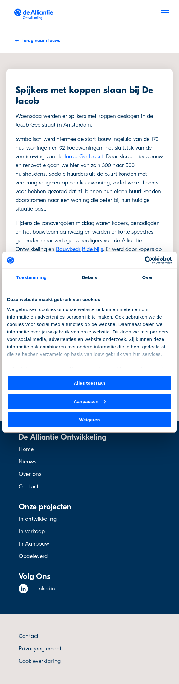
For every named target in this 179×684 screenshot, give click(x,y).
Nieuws (27, 461)
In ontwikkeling (38, 519)
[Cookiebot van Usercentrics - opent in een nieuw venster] (144, 260)
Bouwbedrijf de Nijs (79, 249)
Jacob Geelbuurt (83, 156)
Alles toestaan (89, 383)
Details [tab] (89, 277)
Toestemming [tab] (31, 277)
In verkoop (32, 531)
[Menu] (165, 14)
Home (26, 449)
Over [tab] (147, 277)
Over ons (30, 474)
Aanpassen (90, 401)
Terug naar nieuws (37, 40)
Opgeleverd (33, 556)
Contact (29, 486)
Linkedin (37, 589)
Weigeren (89, 419)
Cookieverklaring (40, 661)
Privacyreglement (40, 648)
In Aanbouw (34, 544)
